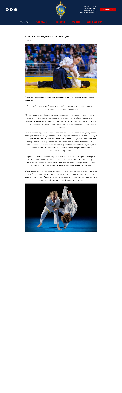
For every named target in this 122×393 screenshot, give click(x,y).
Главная (24, 22)
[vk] (7, 10)
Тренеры (76, 22)
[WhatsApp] (11, 10)
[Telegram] (15, 10)
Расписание (42, 22)
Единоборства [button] (94, 22)
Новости (60, 22)
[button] (108, 9)
